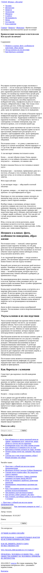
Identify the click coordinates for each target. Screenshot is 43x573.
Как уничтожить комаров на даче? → (28, 506)
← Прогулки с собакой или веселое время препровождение (16, 503)
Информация (6, 508)
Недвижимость (11, 18)
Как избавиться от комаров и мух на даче (20, 447)
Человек (8, 6)
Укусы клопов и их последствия (17, 50)
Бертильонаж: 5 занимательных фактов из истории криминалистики (20, 538)
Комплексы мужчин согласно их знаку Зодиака (23, 449)
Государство (10, 22)
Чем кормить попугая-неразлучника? (19, 492)
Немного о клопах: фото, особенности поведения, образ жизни (19, 47)
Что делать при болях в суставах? (17, 550)
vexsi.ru (13, 563)
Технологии (9, 12)
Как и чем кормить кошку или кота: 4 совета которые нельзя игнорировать (22, 489)
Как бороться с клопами (14, 52)
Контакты (4, 571)
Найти (24, 430)
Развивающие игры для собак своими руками (22, 445)
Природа (8, 10)
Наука (7, 20)
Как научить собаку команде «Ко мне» (19, 495)
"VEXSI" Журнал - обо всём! (12, 2)
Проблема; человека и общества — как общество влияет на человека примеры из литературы (20, 556)
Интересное (9, 8)
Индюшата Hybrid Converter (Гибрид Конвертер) (23, 470)
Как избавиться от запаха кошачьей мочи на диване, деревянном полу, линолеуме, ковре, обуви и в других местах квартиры (22, 441)
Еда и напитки (10, 24)
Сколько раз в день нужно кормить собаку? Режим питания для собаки (21, 457)
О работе (8, 16)
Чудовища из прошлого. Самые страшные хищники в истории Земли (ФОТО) (21, 477)
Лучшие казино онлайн (12, 533)
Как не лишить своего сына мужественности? (15, 545)
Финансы (8, 14)
